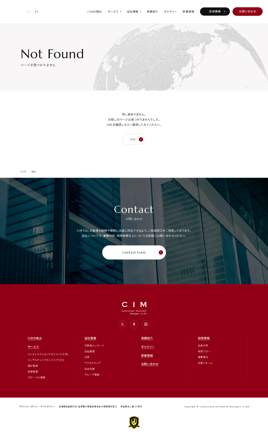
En (36, 11)
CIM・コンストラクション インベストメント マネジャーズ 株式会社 (10, 20)
